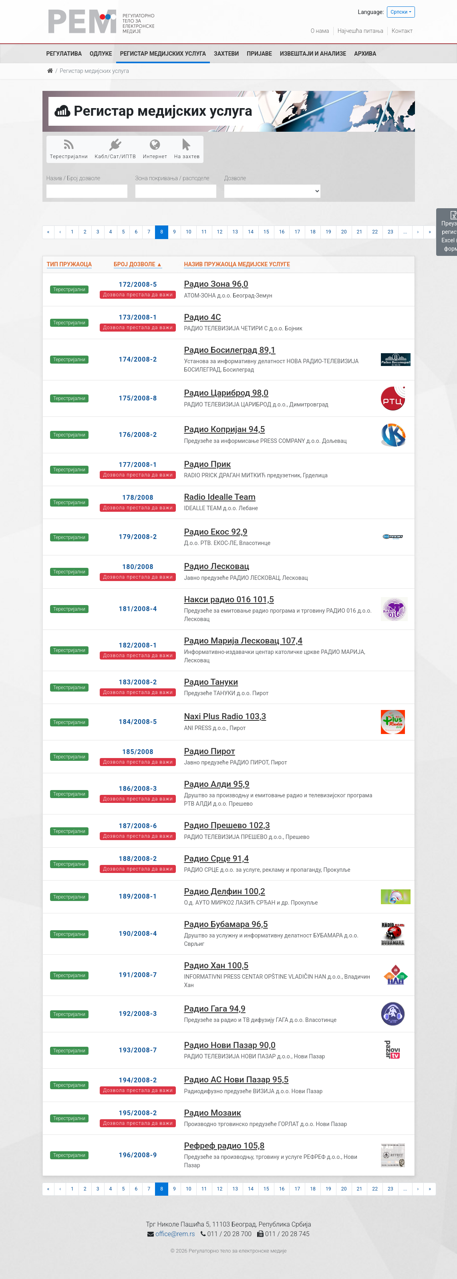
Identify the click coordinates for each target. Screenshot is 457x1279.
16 (282, 232)
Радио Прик (207, 464)
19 (328, 232)
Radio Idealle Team (220, 497)
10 (188, 232)
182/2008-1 (138, 645)
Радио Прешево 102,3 (227, 825)
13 (235, 232)
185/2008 (137, 752)
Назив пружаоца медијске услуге (237, 264)
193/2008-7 (138, 1050)
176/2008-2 (138, 434)
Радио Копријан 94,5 (224, 429)
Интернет (155, 149)
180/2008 (137, 567)
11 (204, 232)
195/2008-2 (138, 1113)
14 (251, 232)
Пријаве (259, 53)
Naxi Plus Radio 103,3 (225, 716)
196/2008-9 (138, 1155)
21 (359, 232)
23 (390, 232)
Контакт (402, 31)
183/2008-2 (138, 682)
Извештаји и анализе (313, 53)
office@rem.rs (175, 1234)
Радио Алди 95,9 (216, 784)
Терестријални (69, 149)
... (405, 232)
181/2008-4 (138, 609)
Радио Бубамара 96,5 (226, 924)
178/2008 (137, 497)
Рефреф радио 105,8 (224, 1145)
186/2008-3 (138, 788)
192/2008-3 (138, 1014)
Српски (399, 12)
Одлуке (101, 53)
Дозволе (235, 178)
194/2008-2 (138, 1080)
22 (375, 232)
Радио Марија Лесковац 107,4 (243, 641)
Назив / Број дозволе (73, 178)
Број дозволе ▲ (138, 264)
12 (220, 232)
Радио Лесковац (216, 566)
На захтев (187, 149)
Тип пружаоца (69, 264)
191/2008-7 (138, 975)
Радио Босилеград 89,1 (230, 350)
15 (266, 232)
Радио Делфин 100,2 (224, 891)
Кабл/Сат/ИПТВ (115, 149)
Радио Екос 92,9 (215, 532)
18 (313, 232)
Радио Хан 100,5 (216, 965)
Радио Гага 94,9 (215, 1009)
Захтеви (226, 53)
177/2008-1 (138, 465)
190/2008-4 (138, 933)
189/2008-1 (138, 896)
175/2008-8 (138, 398)
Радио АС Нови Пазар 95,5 (236, 1079)
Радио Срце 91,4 (216, 858)
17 (297, 232)
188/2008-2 (138, 859)
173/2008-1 (138, 317)
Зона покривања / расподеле (172, 178)
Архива (365, 53)
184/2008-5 (138, 722)
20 (344, 232)
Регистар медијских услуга (163, 53)
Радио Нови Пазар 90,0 (229, 1045)
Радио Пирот (209, 751)
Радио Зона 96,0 (216, 284)
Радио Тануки (211, 682)
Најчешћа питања (360, 31)
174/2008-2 (138, 359)
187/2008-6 (138, 826)
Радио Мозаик (212, 1113)
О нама (320, 31)
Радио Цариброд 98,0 (226, 393)
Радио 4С (202, 317)
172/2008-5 (138, 284)
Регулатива (64, 53)
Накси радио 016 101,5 (229, 599)
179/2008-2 (138, 537)
